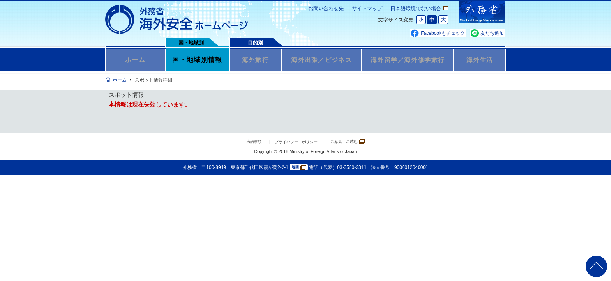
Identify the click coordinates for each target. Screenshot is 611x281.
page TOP (593, 263)
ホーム (135, 59)
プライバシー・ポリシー (294, 141)
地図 (299, 167)
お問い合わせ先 (326, 8)
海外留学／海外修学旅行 (407, 59)
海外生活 (480, 59)
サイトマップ (367, 8)
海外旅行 (255, 59)
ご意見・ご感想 (356, 141)
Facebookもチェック (443, 33)
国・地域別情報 (197, 59)
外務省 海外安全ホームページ (177, 19)
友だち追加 (492, 33)
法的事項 (243, 141)
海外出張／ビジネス (322, 59)
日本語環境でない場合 (419, 8)
